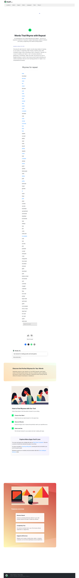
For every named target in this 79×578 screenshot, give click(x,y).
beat (23, 73)
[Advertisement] (66, 43)
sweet (23, 106)
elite (23, 103)
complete (24, 111)
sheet (23, 86)
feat (23, 131)
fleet (23, 128)
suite (23, 108)
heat (23, 98)
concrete (24, 123)
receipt (23, 101)
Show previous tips (17, 357)
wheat (23, 163)
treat (23, 93)
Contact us (28, 576)
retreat (23, 121)
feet (23, 126)
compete (24, 158)
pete (23, 198)
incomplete (24, 236)
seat (23, 91)
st (22, 191)
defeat (23, 148)
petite (23, 181)
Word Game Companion (38, 442)
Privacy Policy (20, 574)
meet (23, 81)
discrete (24, 78)
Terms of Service (13, 574)
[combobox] (30, 324)
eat (22, 83)
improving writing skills (26, 446)
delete (23, 176)
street (23, 96)
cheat (23, 153)
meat (23, 118)
